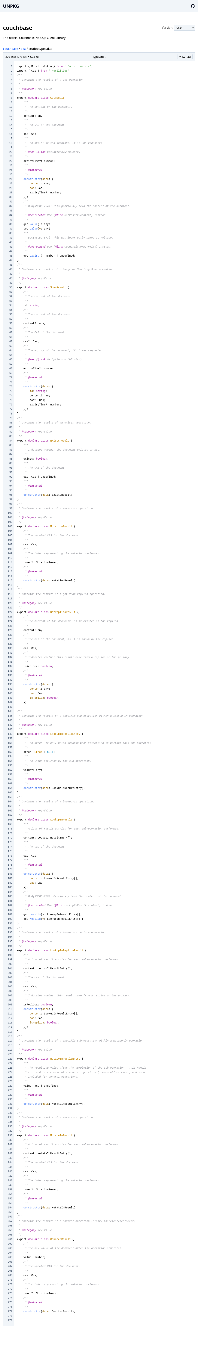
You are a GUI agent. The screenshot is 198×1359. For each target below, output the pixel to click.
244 (10, 1162)
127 (10, 634)
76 (10, 404)
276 (10, 1306)
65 (10, 355)
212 (10, 1018)
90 (10, 467)
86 (10, 449)
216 (10, 1036)
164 (10, 801)
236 (10, 1126)
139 (10, 688)
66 (10, 359)
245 (10, 1167)
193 (10, 932)
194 (10, 937)
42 (10, 251)
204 (10, 982)
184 (10, 891)
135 (10, 670)
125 (10, 625)
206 (10, 991)
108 (10, 549)
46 (10, 269)
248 (10, 1180)
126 (10, 630)
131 (10, 652)
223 (10, 1067)
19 (10, 147)
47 (10, 273)
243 (10, 1158)
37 (10, 228)
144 (10, 711)
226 (10, 1081)
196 (10, 946)
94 (10, 485)
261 (10, 1239)
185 (10, 896)
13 (10, 120)
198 (10, 955)
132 (10, 657)
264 (10, 1252)
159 (10, 779)
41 (10, 246)
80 (10, 422)
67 (10, 364)
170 (10, 828)
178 (10, 864)
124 (10, 621)
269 (10, 1275)
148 (10, 729)
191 (10, 923)
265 (10, 1257)
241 (10, 1149)
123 (10, 616)
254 (10, 1207)
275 (10, 1302)
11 (10, 111)
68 (10, 368)
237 (10, 1130)
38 (10, 233)
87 (10, 454)
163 (10, 797)
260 (10, 1234)
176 (10, 855)
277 (10, 1311)
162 (10, 792)
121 (10, 607)
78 (10, 413)
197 (10, 950)
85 (10, 445)
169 (10, 824)
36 (10, 224)
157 (10, 770)
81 (10, 427)
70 (10, 377)
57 (10, 318)
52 (10, 296)
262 (10, 1243)
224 (10, 1072)
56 (10, 314)
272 (10, 1288)
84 (10, 440)
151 (10, 743)
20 (10, 152)
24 (10, 170)
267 (10, 1266)
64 (10, 350)
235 (10, 1121)
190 (10, 918)
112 (10, 567)
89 (10, 463)
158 (10, 774)
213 (10, 1022)
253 (10, 1203)
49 (10, 282)
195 (10, 941)
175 (10, 851)
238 (10, 1135)
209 (10, 1004)
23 (10, 165)
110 (10, 558)
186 (10, 900)
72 (10, 386)
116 (10, 585)
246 (10, 1171)
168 (10, 819)
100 (10, 512)
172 (10, 837)
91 (10, 472)
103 (10, 526)
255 (10, 1212)
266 (10, 1261)
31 (10, 201)
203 (10, 977)
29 (10, 192)
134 (10, 666)
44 (10, 260)
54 (10, 305)
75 (10, 400)
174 (10, 846)
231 (10, 1103)
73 (10, 391)
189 (10, 914)
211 (10, 1013)
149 (10, 734)
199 (10, 959)
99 (10, 508)
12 (10, 115)
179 (10, 869)
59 (10, 328)
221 (10, 1058)
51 (10, 291)
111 (10, 562)
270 (10, 1279)
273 (10, 1293)
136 (10, 675)
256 (10, 1216)
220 (10, 1054)
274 (10, 1297)
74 (10, 395)
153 (10, 752)
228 (10, 1090)
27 (10, 183)
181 (10, 878)
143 (10, 706)
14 (10, 125)
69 (10, 373)
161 (10, 788)
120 (10, 603)
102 (10, 521)
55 (10, 309)
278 (10, 1315)
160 (10, 783)
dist (23, 49)
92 (10, 476)
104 (10, 531)
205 (10, 986)
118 (10, 594)
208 (10, 1000)
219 (10, 1049)
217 (10, 1040)
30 (10, 197)
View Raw (185, 56)
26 (10, 179)
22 (10, 161)
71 (10, 382)
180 (10, 873)
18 (10, 143)
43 (10, 255)
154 (10, 756)
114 (10, 576)
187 (10, 905)
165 (10, 806)
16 (10, 134)
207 (10, 995)
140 (10, 693)
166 (10, 810)
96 (10, 494)
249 (10, 1185)
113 (10, 571)
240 (10, 1144)
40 (10, 242)
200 (10, 964)
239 (10, 1140)
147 (10, 724)
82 (10, 431)
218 (10, 1045)
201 (10, 968)
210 (10, 1009)
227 (10, 1085)
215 (10, 1031)
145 (10, 715)
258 (10, 1225)
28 (10, 188)
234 (10, 1117)
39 (10, 237)
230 (10, 1099)
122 (10, 612)
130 (10, 648)
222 (10, 1063)
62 (10, 341)
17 (10, 138)
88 (10, 458)
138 (10, 684)
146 (10, 720)
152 (10, 747)
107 (10, 544)
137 (10, 679)
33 (10, 210)
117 (10, 589)
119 (10, 598)
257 (10, 1221)
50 (10, 287)
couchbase (10, 49)
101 (10, 517)
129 (10, 643)
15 (10, 129)
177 (10, 860)
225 (10, 1076)
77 (10, 409)
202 (10, 973)
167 (10, 815)
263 (10, 1248)
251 (10, 1194)
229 (10, 1094)
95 (10, 490)
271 (10, 1284)
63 (10, 346)
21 (10, 156)
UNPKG (11, 6)
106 (10, 540)
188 (10, 909)
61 (10, 337)
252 (10, 1198)
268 (10, 1270)
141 (10, 697)
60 (10, 332)
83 (10, 436)
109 (10, 553)
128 (10, 639)
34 (10, 215)
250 (10, 1189)
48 (10, 278)
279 (10, 1320)
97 (10, 499)
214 (10, 1027)
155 (10, 761)
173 (10, 842)
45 (10, 264)
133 (10, 661)
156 (10, 765)
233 (10, 1112)
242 (10, 1153)
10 (10, 106)
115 (10, 580)
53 (10, 300)
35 (10, 219)
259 (10, 1230)
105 (10, 535)
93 (10, 481)
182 (10, 882)
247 (10, 1176)
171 (10, 833)
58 (10, 323)
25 (10, 174)
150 (10, 738)
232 (10, 1108)
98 (10, 503)
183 (10, 887)
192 (10, 927)
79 (10, 418)
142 (10, 702)
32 (10, 206)
